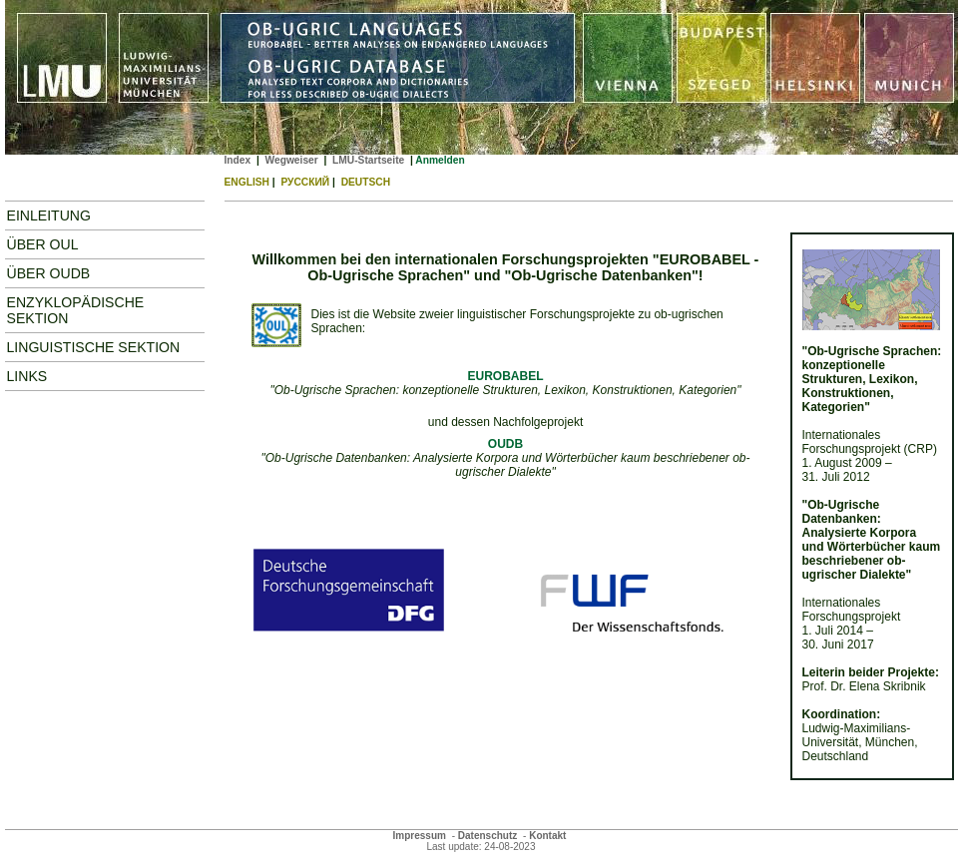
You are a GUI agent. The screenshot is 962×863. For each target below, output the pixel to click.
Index (238, 160)
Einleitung (49, 215)
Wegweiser (290, 160)
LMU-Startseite (368, 160)
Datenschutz (487, 835)
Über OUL (43, 244)
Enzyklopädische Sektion (76, 310)
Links (27, 376)
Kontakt (547, 835)
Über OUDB (49, 273)
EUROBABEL (505, 376)
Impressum (419, 835)
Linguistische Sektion (94, 347)
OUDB (505, 444)
